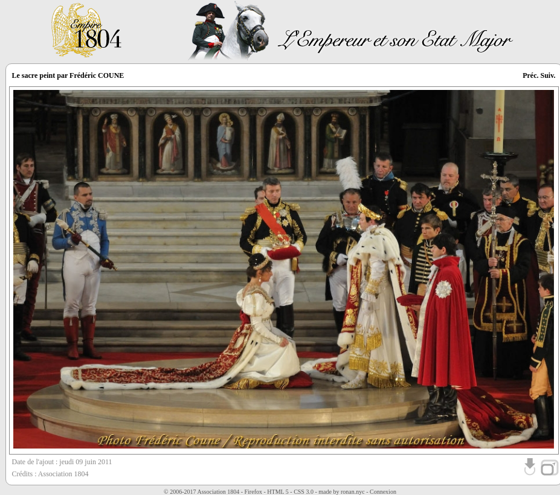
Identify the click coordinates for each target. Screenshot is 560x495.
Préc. (530, 75)
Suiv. (547, 75)
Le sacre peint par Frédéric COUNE (68, 75)
